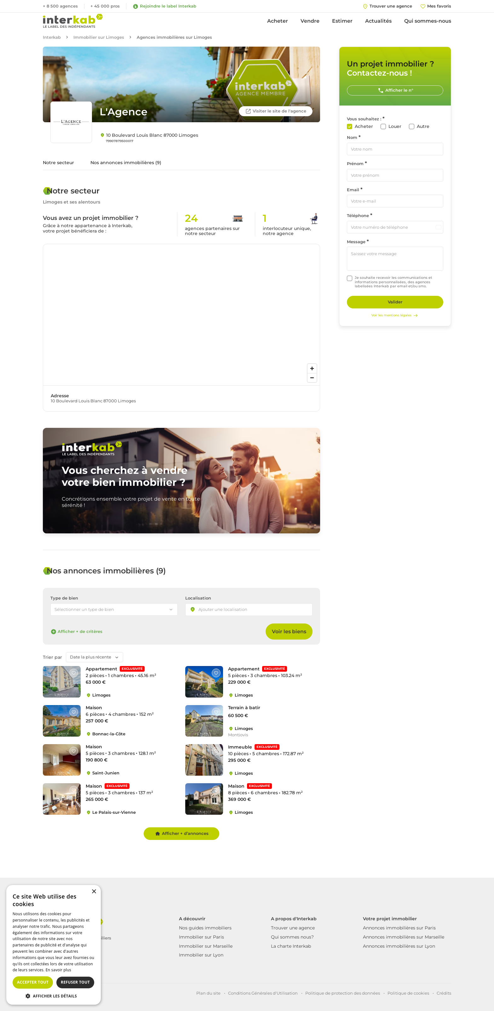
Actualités (378, 21)
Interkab (52, 37)
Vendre (310, 21)
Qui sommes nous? (292, 937)
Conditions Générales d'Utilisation (263, 993)
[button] (54, 995)
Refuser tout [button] (75, 982)
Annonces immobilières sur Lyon (399, 946)
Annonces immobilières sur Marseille (403, 937)
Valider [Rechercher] (395, 301)
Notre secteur (58, 162)
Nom (352, 137)
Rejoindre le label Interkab (164, 6)
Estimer (342, 21)
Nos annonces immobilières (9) (125, 162)
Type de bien (64, 598)
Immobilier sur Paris (201, 937)
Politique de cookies (408, 993)
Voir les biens (289, 632)
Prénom (355, 163)
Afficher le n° (395, 90)
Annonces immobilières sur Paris (399, 928)
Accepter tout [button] (33, 982)
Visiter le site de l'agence (275, 111)
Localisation (198, 598)
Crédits (444, 993)
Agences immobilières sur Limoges (174, 37)
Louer (394, 126)
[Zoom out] (312, 377)
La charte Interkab (291, 946)
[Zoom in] (312, 368)
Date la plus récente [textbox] (90, 656)
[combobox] (249, 609)
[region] (181, 314)
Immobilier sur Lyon (201, 955)
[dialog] (53, 945)
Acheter (277, 21)
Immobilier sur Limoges (98, 37)
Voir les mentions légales (395, 315)
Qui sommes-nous (427, 21)
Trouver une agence (293, 928)
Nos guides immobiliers (205, 928)
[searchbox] (228, 610)
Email (353, 189)
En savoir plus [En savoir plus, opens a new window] (58, 970)
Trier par (52, 657)
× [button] (93, 891)
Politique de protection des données (342, 993)
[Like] (73, 673)
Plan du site (208, 993)
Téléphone (358, 215)
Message (356, 241)
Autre (423, 126)
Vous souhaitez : (364, 119)
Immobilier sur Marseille (206, 946)
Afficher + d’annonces (182, 833)
